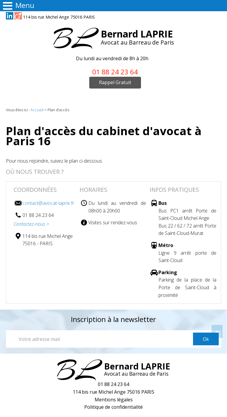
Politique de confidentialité (113, 407)
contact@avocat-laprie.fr (48, 203)
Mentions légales (114, 399)
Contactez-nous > (31, 224)
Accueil (36, 109)
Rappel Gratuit (115, 82)
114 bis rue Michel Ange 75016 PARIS (59, 17)
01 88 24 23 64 (115, 71)
